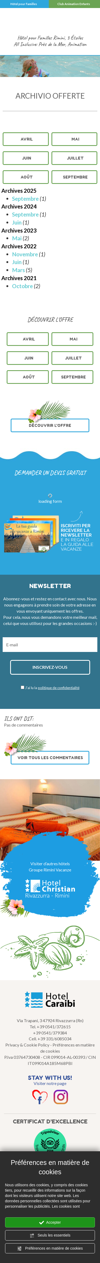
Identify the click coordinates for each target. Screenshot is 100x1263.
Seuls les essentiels (50, 1235)
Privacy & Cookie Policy (27, 1044)
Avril (27, 139)
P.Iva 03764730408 (22, 1057)
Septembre (75, 177)
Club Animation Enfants (73, 4)
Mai (75, 139)
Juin (26, 158)
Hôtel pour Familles (23, 4)
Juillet (75, 158)
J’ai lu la (52, 688)
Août (27, 177)
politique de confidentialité (58, 688)
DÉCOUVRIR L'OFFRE (49, 423)
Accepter (50, 1222)
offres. (77, 610)
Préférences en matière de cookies (50, 1248)
